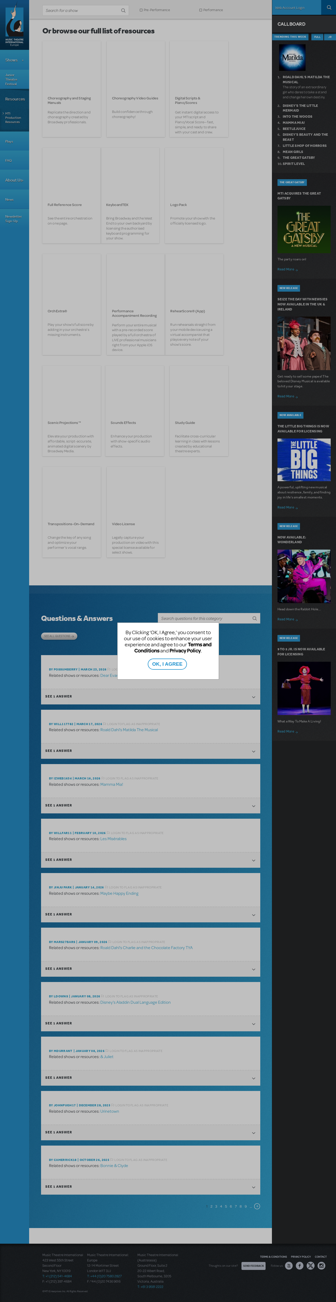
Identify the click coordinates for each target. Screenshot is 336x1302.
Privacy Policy (185, 650)
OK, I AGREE (167, 664)
